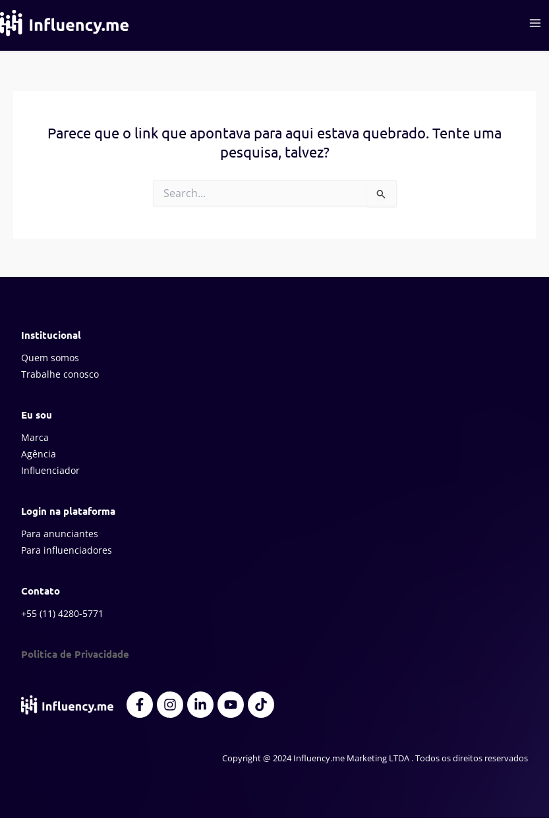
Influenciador (50, 470)
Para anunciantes (59, 533)
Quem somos (50, 357)
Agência (38, 453)
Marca (35, 437)
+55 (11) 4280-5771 (62, 613)
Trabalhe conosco (60, 374)
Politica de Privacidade (75, 653)
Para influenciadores (66, 550)
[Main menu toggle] (535, 23)
